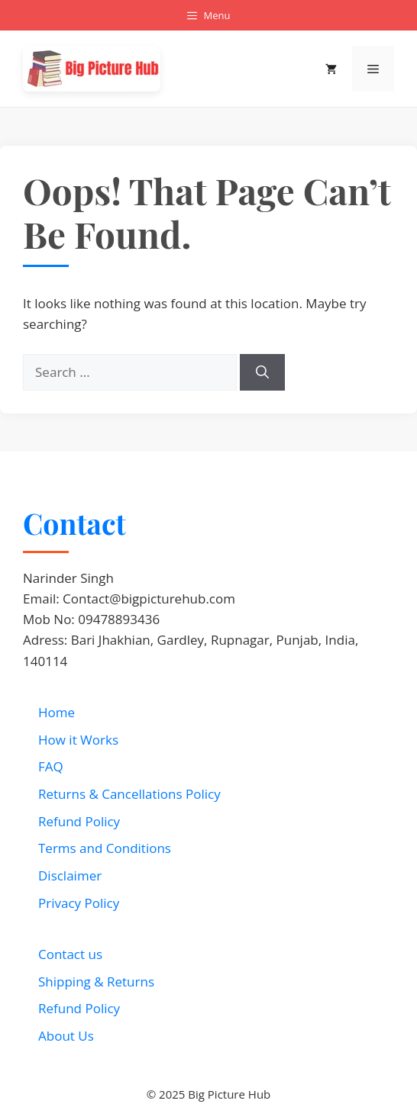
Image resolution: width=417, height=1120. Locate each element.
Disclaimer (70, 875)
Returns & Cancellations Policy (129, 794)
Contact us (70, 954)
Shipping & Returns (96, 981)
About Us (66, 1035)
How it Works (78, 739)
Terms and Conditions (104, 848)
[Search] (262, 372)
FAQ (50, 766)
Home (56, 712)
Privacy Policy (78, 903)
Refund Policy (79, 821)
